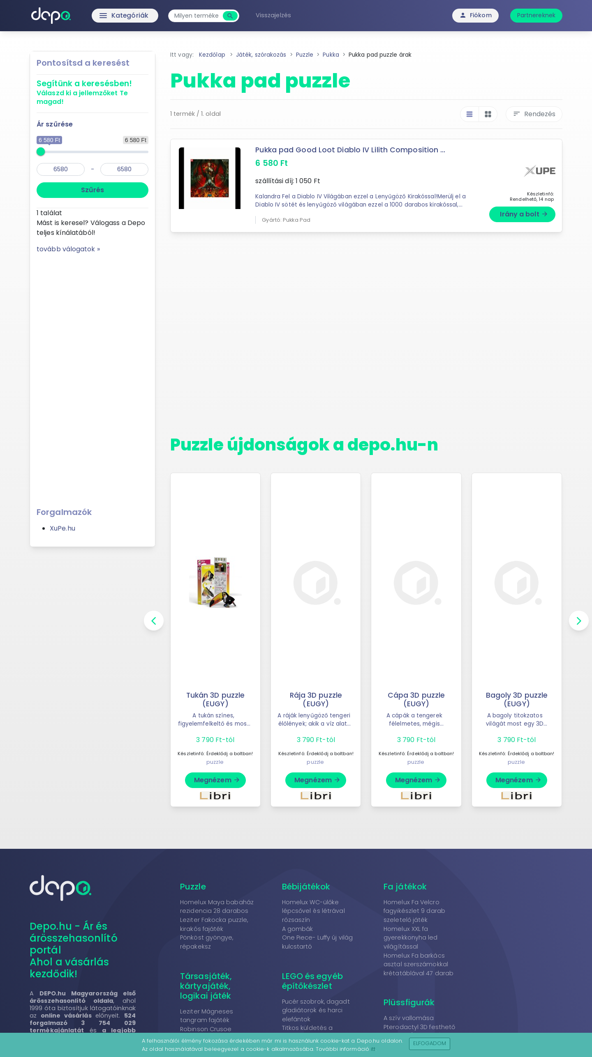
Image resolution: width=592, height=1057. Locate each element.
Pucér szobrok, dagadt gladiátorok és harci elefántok (316, 1010)
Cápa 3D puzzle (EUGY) (416, 699)
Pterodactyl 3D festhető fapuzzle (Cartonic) (419, 1031)
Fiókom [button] (475, 15)
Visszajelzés (274, 15)
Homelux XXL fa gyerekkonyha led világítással (411, 938)
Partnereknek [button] (536, 15)
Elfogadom (429, 1043)
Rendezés (534, 114)
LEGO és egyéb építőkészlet (312, 981)
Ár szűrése (55, 124)
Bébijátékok (306, 886)
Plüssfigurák (409, 1002)
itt (373, 1049)
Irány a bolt (524, 214)
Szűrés (92, 190)
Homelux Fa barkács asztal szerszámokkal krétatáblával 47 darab (418, 964)
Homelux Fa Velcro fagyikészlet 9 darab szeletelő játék (414, 911)
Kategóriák (107, 16)
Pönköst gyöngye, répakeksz (207, 942)
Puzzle (193, 886)
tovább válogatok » (68, 249)
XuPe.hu (62, 528)
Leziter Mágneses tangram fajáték (207, 1016)
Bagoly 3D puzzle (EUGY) (517, 699)
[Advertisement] (92, 377)
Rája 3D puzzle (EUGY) (315, 699)
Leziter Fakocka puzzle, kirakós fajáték (214, 924)
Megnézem (217, 780)
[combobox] (197, 16)
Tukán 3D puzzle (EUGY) (215, 699)
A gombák (297, 929)
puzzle (215, 761)
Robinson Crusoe (206, 1029)
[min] (61, 169)
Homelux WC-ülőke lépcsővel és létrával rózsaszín (313, 911)
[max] (124, 169)
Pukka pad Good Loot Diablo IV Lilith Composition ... (350, 150)
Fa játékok (405, 886)
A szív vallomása (409, 1018)
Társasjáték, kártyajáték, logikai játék (206, 986)
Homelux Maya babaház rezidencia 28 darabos (217, 906)
